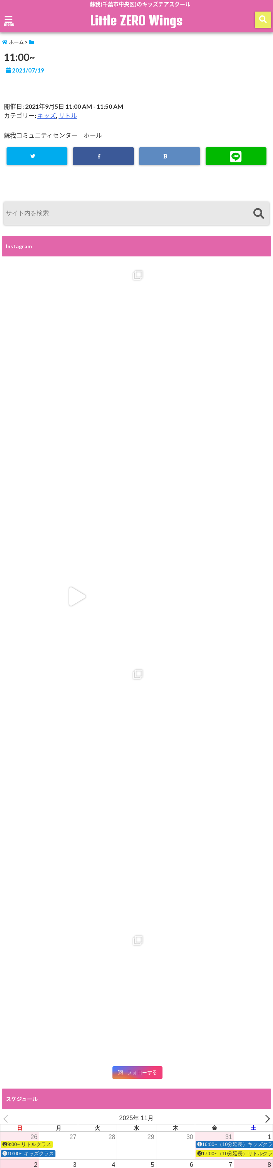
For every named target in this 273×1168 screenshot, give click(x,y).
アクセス (159, 1119)
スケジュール (67, 1119)
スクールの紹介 (23, 1119)
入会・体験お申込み (115, 1119)
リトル (68, 115)
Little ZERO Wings (137, 20)
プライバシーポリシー (29, 1136)
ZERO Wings (198, 1119)
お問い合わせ (241, 1119)
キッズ (46, 115)
